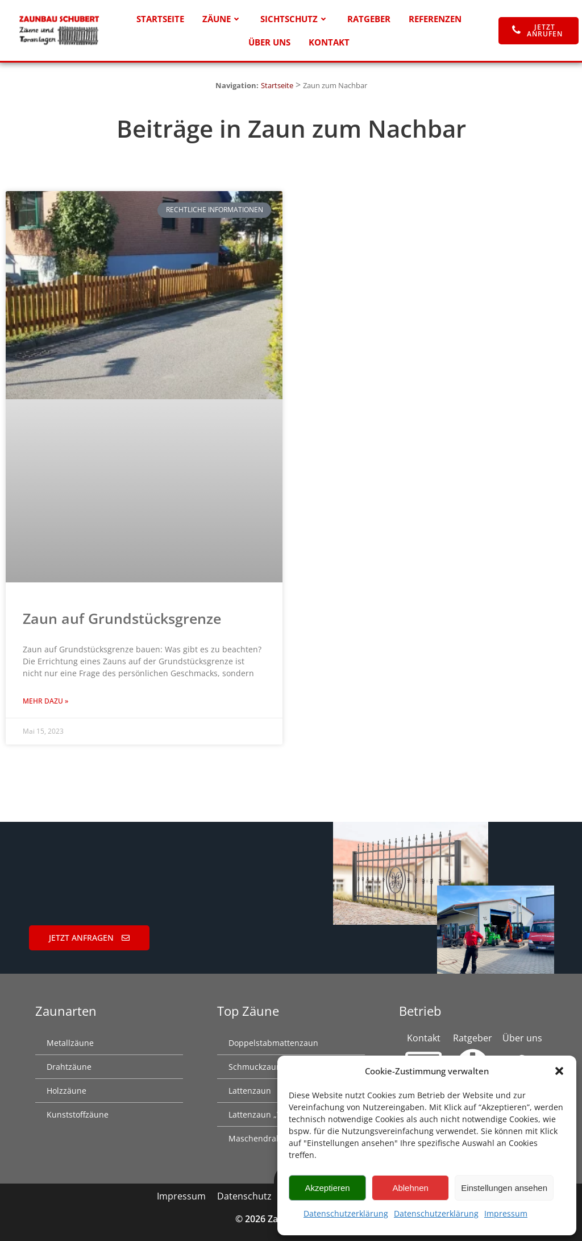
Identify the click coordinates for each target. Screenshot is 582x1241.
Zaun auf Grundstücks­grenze (122, 618)
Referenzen (435, 18)
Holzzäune (66, 1090)
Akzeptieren (327, 1188)
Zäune (222, 18)
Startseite (160, 18)
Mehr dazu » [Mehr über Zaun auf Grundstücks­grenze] (45, 701)
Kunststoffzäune (78, 1114)
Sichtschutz (294, 18)
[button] (559, 1071)
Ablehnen (410, 1188)
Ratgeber (368, 18)
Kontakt (329, 42)
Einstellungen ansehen (504, 1188)
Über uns (269, 42)
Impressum (505, 1213)
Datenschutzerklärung (346, 1213)
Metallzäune (70, 1042)
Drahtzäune (69, 1066)
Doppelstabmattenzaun (273, 1042)
